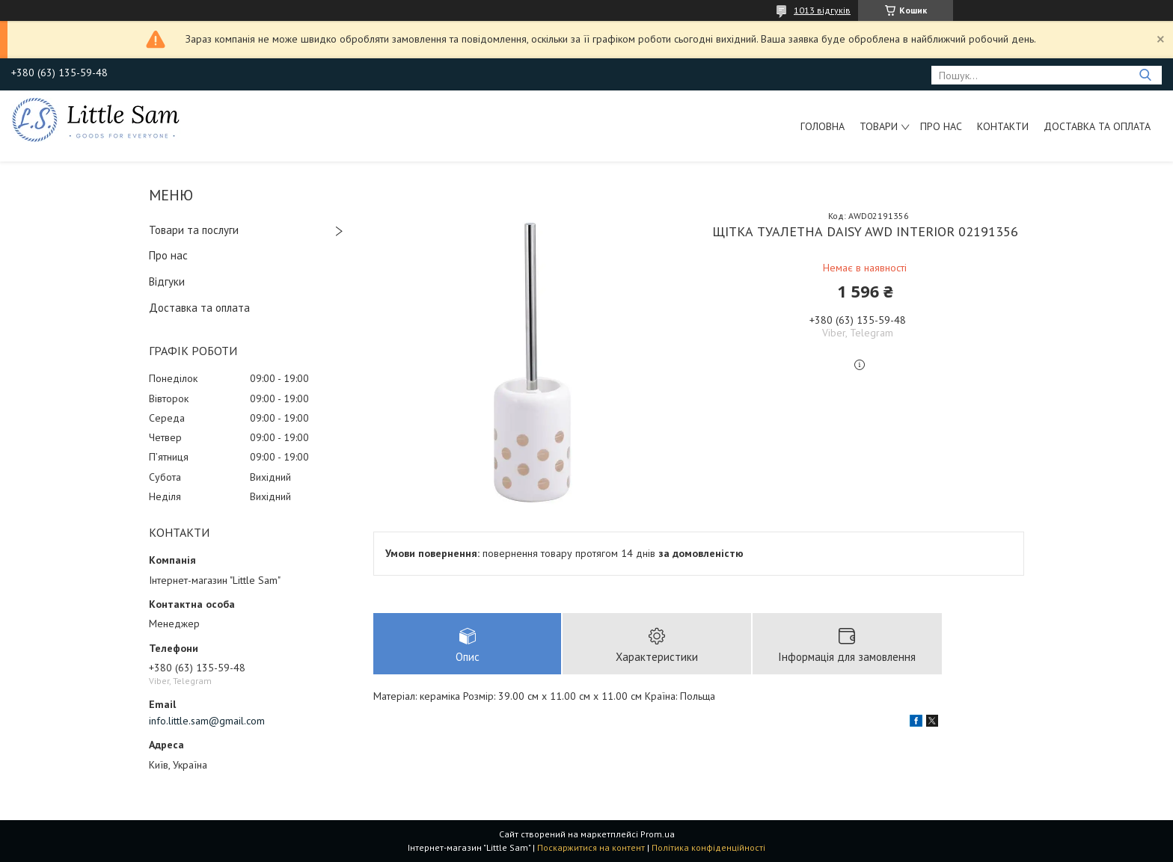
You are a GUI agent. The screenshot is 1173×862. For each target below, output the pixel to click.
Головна (822, 126)
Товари (879, 126)
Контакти (1003, 126)
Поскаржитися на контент (591, 847)
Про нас (941, 126)
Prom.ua (657, 834)
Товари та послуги (194, 230)
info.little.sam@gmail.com (207, 720)
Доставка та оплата (1097, 126)
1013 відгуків (822, 10)
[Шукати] (1145, 75)
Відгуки (167, 281)
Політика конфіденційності (708, 847)
